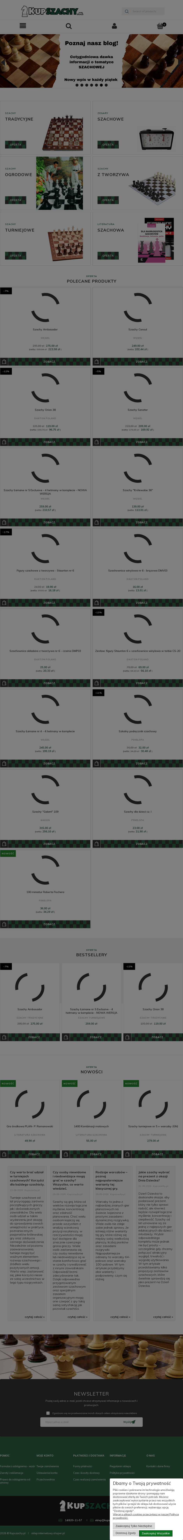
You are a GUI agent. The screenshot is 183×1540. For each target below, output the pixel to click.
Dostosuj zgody (126, 1533)
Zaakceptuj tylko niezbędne (134, 1527)
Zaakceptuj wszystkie (156, 1533)
